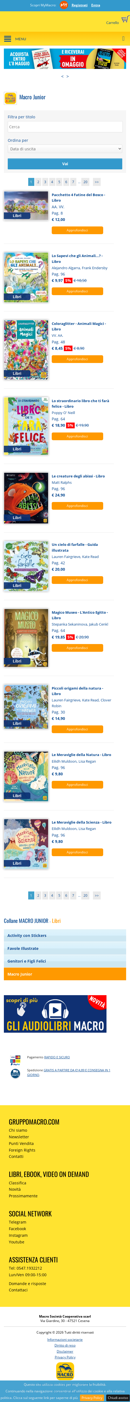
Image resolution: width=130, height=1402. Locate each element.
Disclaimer (65, 1351)
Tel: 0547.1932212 (25, 1268)
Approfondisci (77, 230)
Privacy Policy (92, 1397)
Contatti (16, 1156)
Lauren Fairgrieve (66, 556)
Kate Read (90, 556)
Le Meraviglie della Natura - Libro (81, 754)
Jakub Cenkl (98, 624)
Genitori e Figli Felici (26, 961)
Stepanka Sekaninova (69, 624)
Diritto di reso (65, 1345)
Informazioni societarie (65, 1339)
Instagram (18, 1235)
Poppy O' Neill (63, 412)
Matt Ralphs (62, 482)
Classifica (17, 1182)
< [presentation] (62, 76)
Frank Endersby (95, 267)
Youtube (16, 1242)
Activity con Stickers (26, 935)
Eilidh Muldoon (64, 761)
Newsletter (19, 1136)
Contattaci (18, 1289)
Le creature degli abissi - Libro (78, 476)
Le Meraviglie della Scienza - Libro (81, 822)
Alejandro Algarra (66, 267)
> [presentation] (67, 76)
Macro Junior (19, 974)
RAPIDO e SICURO (57, 1057)
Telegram (17, 1222)
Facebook (17, 1228)
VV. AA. (57, 335)
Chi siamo (18, 1130)
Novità (15, 1189)
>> (97, 182)
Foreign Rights (22, 1150)
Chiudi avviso (118, 1397)
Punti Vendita (21, 1143)
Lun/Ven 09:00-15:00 (27, 1274)
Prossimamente (23, 1195)
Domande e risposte (27, 1283)
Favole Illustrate (22, 948)
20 (85, 182)
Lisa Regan (87, 761)
